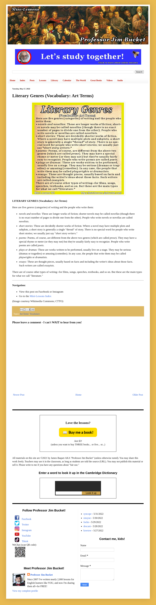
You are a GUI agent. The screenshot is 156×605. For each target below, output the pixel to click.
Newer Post (18, 394)
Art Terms (24, 314)
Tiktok (25, 541)
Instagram (27, 530)
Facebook (26, 519)
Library (54, 80)
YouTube (26, 535)
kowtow (87, 530)
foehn (86, 522)
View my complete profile (25, 591)
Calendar (67, 80)
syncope (87, 514)
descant (87, 526)
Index (22, 80)
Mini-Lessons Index (40, 296)
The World (81, 80)
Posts (32, 80)
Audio (120, 80)
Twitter (25, 524)
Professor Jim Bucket (41, 574)
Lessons (42, 80)
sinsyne (87, 518)
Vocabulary (35, 314)
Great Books (96, 80)
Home (12, 80)
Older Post (138, 394)
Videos (110, 80)
